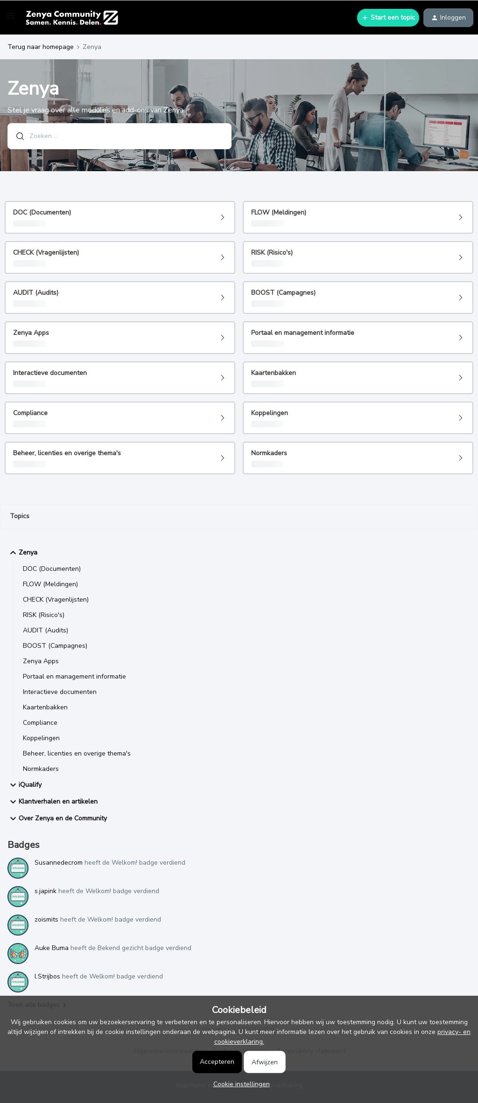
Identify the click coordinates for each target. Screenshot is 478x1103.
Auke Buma (52, 947)
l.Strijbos (47, 976)
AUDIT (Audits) (45, 630)
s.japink (45, 891)
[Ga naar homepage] (71, 17)
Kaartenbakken (45, 707)
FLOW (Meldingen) (50, 584)
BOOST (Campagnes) (55, 645)
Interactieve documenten (60, 691)
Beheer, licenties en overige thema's (77, 753)
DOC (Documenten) (52, 568)
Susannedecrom (59, 862)
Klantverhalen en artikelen (52, 801)
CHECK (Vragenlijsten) (56, 599)
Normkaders (41, 768)
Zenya (22, 552)
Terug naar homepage (40, 46)
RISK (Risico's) (43, 614)
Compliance (40, 722)
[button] (10, 19)
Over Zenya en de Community (57, 818)
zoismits (46, 919)
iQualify (24, 785)
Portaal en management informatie (74, 676)
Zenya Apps (41, 661)
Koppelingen (41, 738)
